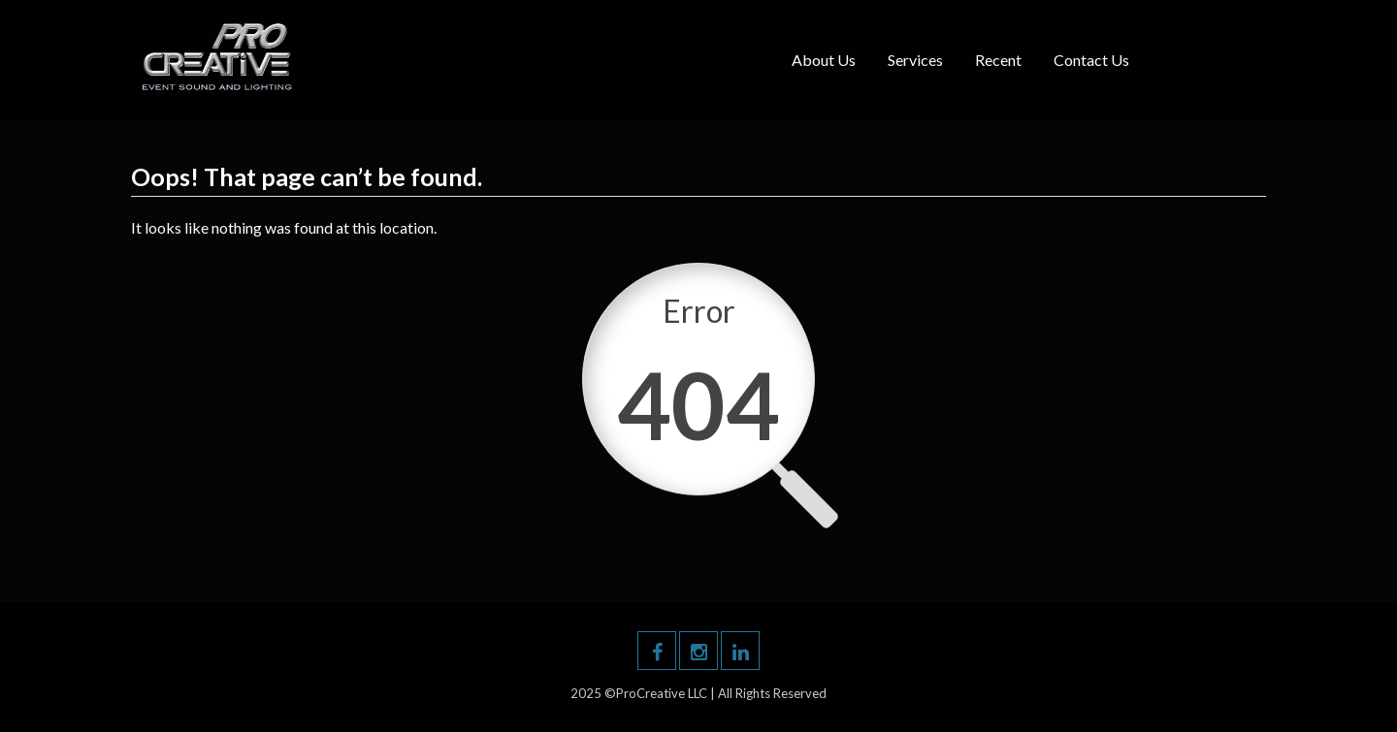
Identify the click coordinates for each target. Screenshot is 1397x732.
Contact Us (1091, 59)
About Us (824, 59)
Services (915, 59)
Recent (998, 59)
